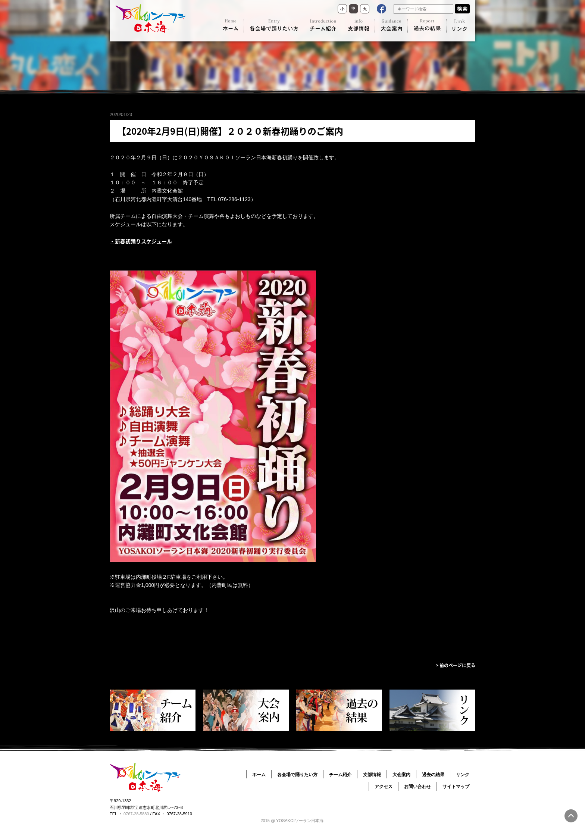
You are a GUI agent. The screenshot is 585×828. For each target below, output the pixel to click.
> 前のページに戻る (455, 665)
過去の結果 (433, 774)
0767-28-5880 (136, 814)
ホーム (259, 774)
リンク (462, 774)
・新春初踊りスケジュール (141, 241)
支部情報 (372, 774)
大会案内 (401, 774)
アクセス (383, 786)
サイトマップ (455, 786)
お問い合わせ (417, 786)
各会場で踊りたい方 (297, 774)
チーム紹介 (340, 774)
